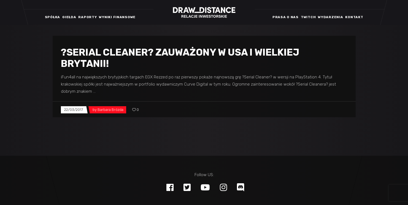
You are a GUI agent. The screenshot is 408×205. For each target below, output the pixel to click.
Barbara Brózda (110, 110)
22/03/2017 (73, 110)
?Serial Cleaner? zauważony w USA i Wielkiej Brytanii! (180, 58)
